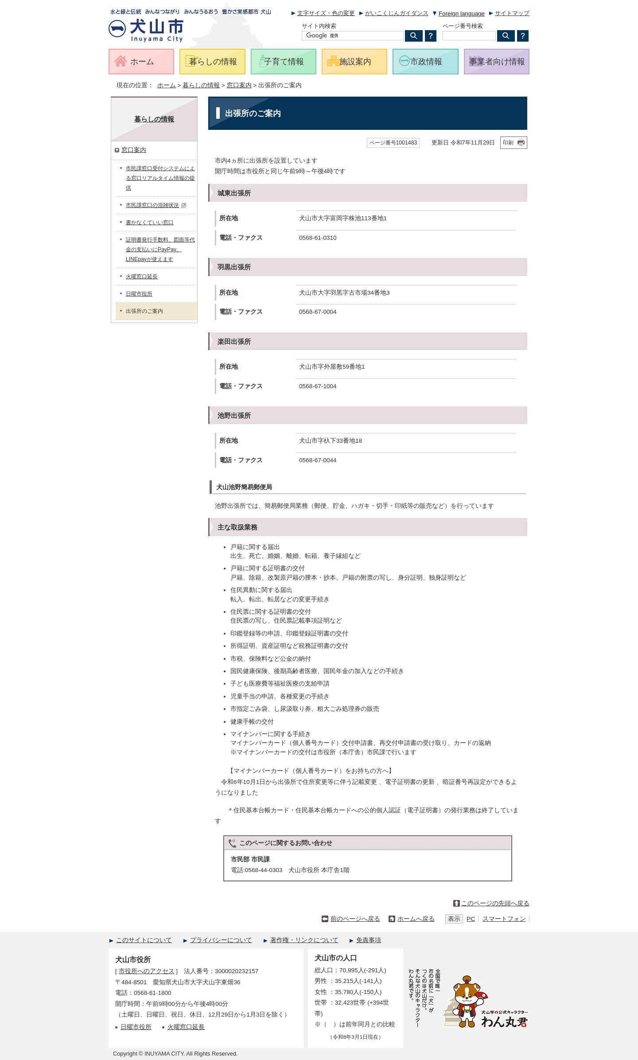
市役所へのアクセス (147, 971)
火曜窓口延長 (142, 276)
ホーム (166, 85)
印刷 (508, 143)
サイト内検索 (319, 26)
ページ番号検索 (463, 26)
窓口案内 (239, 85)
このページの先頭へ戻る (495, 903)
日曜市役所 (139, 294)
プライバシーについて (221, 940)
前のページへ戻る (355, 919)
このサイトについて (144, 940)
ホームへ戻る (416, 919)
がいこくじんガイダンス (396, 13)
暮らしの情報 (201, 85)
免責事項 (368, 940)
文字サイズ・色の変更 (326, 13)
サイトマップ (512, 13)
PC (471, 919)
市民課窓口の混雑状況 (156, 205)
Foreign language (462, 13)
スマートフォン (504, 919)
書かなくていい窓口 (150, 222)
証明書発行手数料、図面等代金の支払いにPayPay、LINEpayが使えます (160, 249)
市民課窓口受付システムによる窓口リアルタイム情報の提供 (160, 178)
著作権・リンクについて (304, 940)
